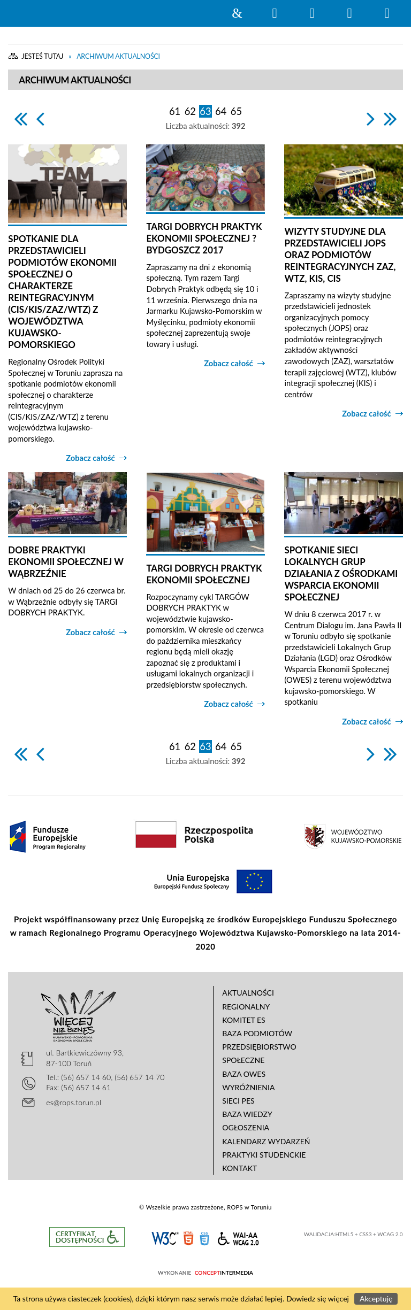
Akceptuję (376, 1298)
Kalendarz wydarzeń (266, 1141)
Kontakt (239, 1168)
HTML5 (188, 1237)
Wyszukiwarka (275, 13)
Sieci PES (238, 1100)
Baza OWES (243, 1073)
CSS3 (204, 1237)
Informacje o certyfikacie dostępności (87, 1237)
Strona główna (237, 13)
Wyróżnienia (248, 1087)
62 (190, 111)
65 (236, 111)
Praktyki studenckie (264, 1154)
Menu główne (349, 13)
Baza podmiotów (257, 1033)
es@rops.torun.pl (73, 1102)
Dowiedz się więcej (317, 1298)
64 (220, 111)
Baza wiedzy (247, 1114)
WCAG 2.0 (238, 1237)
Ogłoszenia (245, 1127)
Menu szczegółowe (387, 13)
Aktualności (248, 992)
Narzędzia (312, 13)
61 (174, 111)
